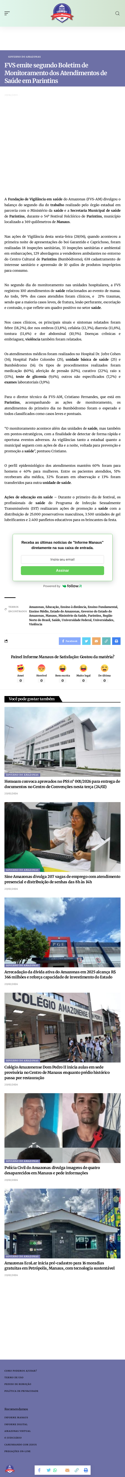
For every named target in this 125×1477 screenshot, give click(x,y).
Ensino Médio (39, 611)
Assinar (62, 570)
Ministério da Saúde (72, 616)
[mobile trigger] (8, 13)
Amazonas (36, 607)
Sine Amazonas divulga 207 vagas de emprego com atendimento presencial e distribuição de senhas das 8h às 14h (62, 879)
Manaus (51, 616)
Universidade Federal (76, 620)
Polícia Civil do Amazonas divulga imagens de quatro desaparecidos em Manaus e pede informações (52, 1170)
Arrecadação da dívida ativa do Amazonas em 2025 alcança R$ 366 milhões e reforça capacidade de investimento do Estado (60, 975)
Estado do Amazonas (64, 611)
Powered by (62, 586)
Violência (35, 624)
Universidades (103, 620)
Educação (52, 607)
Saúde (56, 620)
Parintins (94, 616)
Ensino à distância (73, 607)
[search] (117, 13)
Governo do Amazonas (24, 57)
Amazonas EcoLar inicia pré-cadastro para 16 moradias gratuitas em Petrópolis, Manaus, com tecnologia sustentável (59, 1266)
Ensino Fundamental (102, 607)
